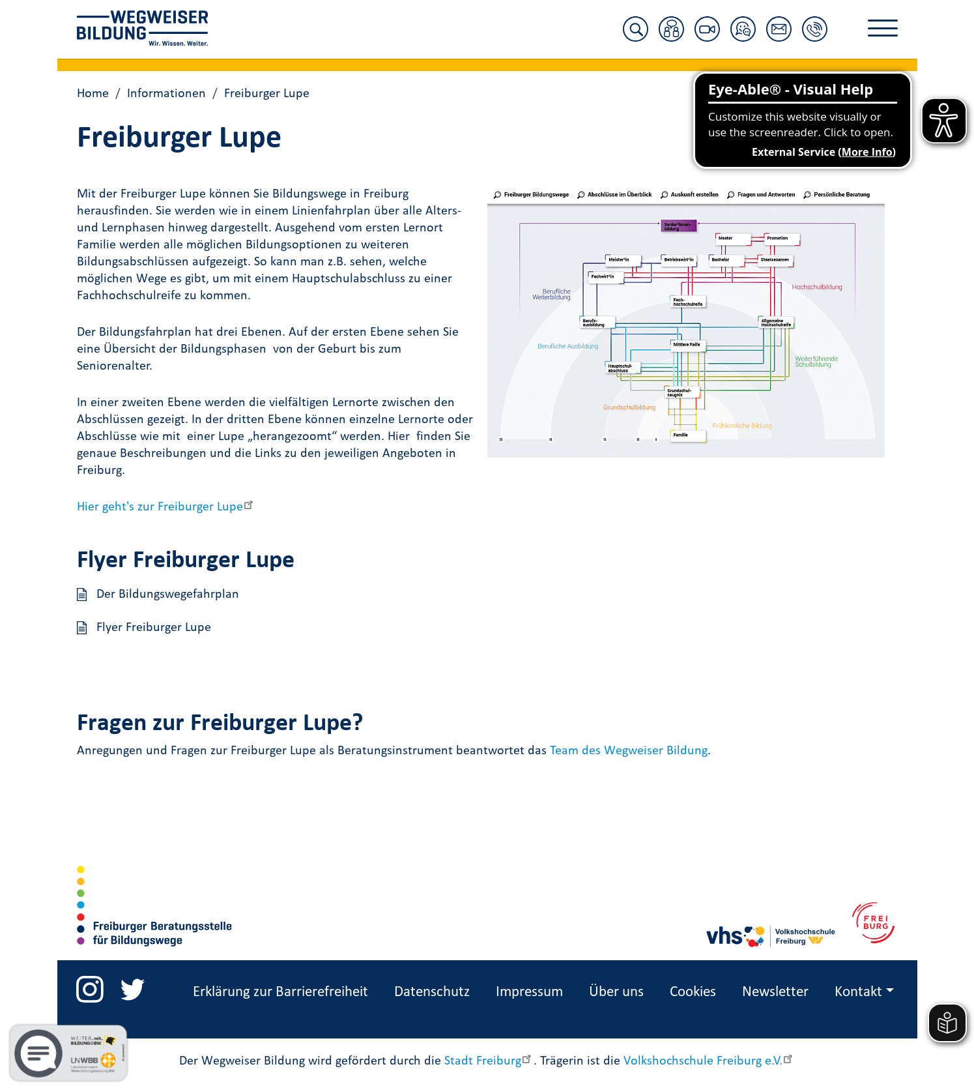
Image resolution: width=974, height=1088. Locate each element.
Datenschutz (432, 991)
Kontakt (858, 991)
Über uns (616, 991)
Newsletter (775, 991)
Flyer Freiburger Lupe (153, 626)
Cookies (693, 991)
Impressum (529, 991)
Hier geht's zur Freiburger (166, 506)
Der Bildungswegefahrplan (167, 593)
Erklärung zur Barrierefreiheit (280, 991)
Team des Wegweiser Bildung (629, 749)
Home (93, 92)
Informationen (166, 92)
